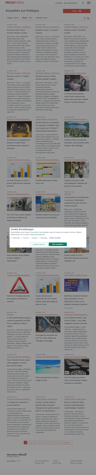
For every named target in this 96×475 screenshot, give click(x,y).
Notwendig (16, 238)
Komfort (25, 238)
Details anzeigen (55, 238)
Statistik (34, 238)
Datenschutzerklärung (37, 234)
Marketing (44, 238)
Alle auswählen (57, 244)
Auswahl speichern (39, 244)
